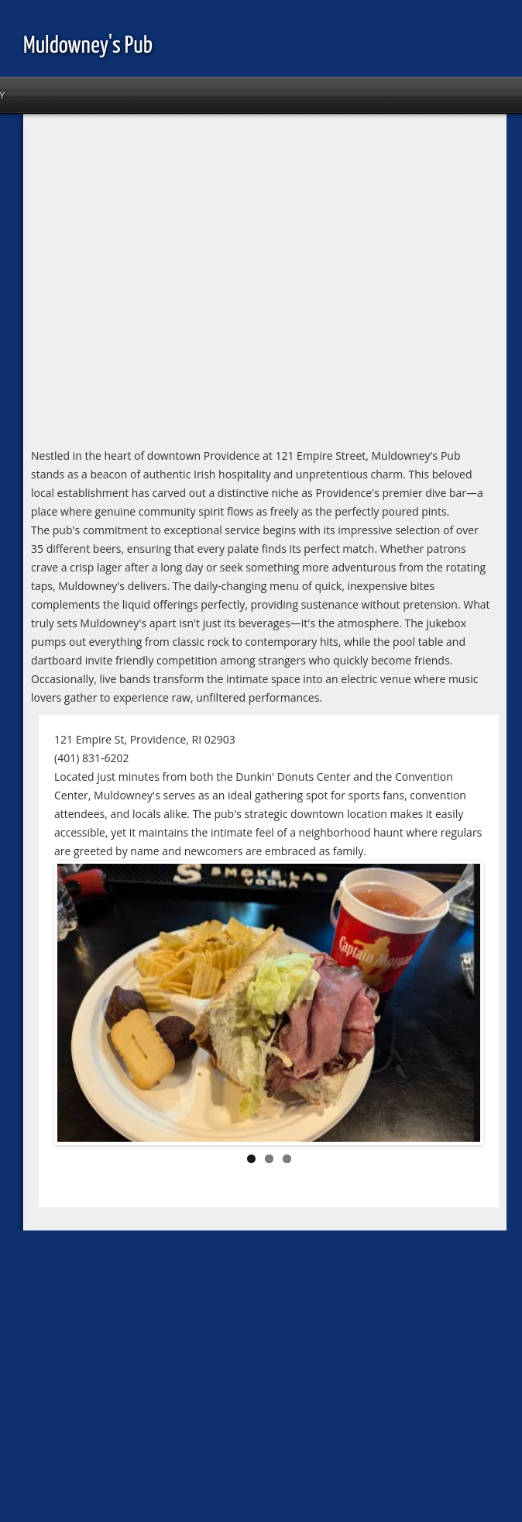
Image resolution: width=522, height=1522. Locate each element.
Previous (80, 1005)
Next (456, 1005)
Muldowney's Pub (88, 45)
